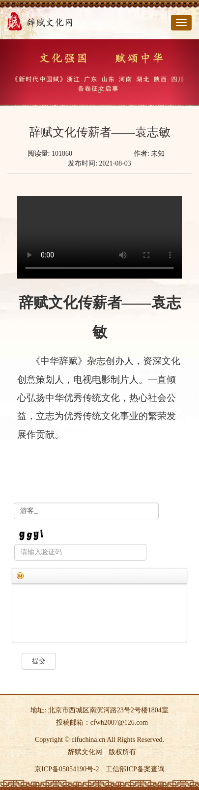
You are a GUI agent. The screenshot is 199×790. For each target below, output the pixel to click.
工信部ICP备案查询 (135, 769)
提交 (39, 661)
